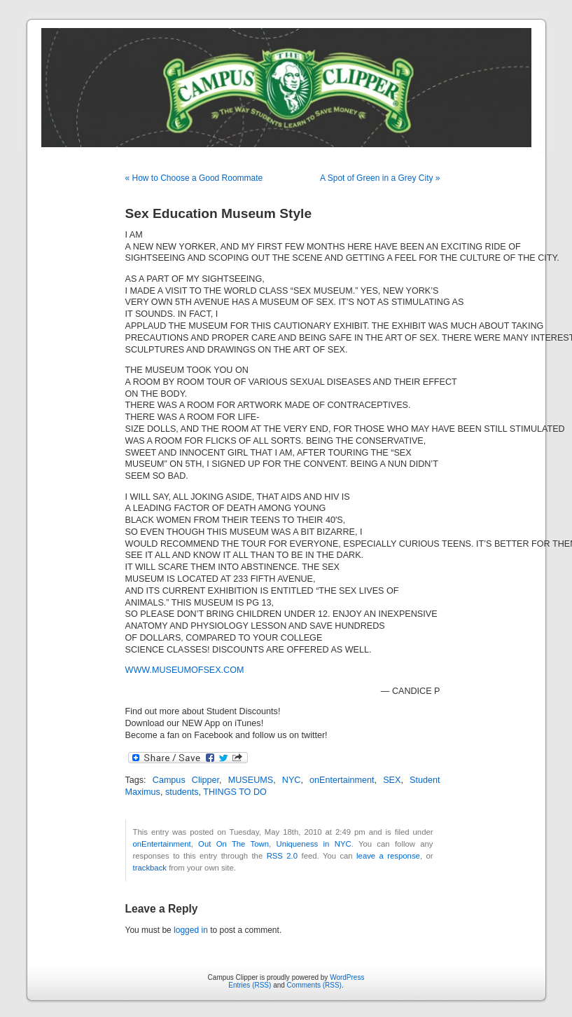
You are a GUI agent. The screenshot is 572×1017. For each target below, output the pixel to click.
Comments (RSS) (314, 985)
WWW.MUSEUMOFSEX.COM (184, 670)
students (182, 792)
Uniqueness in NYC (313, 844)
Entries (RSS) (249, 985)
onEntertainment (341, 780)
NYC (291, 780)
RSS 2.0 (282, 856)
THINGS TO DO (235, 792)
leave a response (388, 856)
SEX (391, 780)
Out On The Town (233, 844)
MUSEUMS (250, 780)
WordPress (347, 977)
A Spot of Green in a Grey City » (380, 178)
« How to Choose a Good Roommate (194, 178)
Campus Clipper (186, 780)
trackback (150, 868)
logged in (191, 930)
